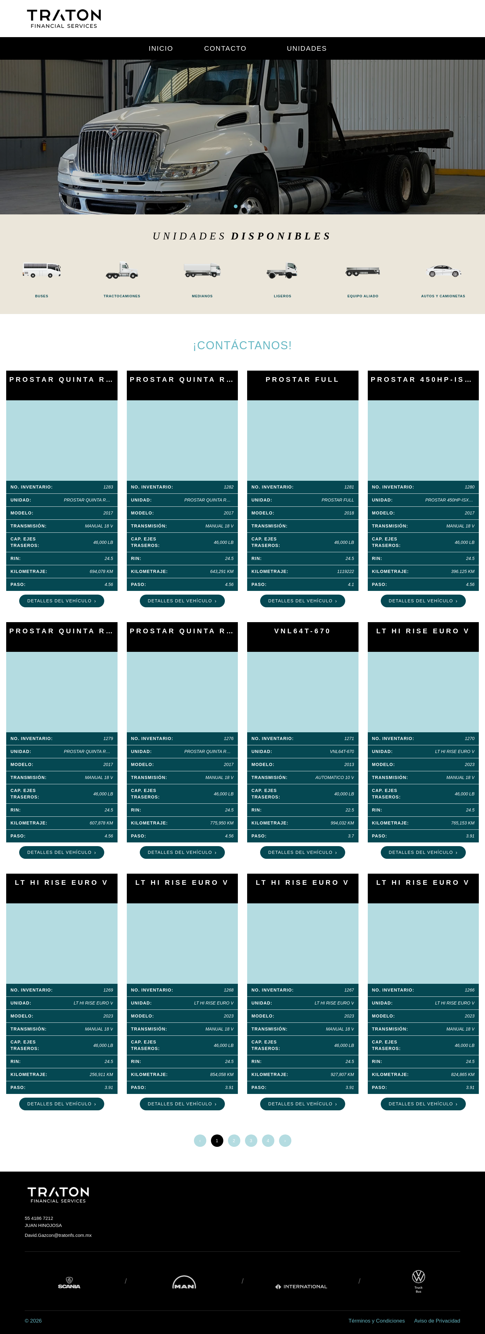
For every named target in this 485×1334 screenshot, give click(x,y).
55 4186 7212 (39, 1218)
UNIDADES (307, 48)
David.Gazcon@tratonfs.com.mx (58, 1235)
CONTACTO (225, 48)
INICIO (161, 48)
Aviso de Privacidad (437, 1321)
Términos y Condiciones (377, 1321)
